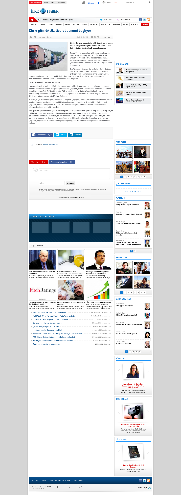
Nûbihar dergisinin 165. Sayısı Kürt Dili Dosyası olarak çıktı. (133, 468)
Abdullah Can (129, 242)
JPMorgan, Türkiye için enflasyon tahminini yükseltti (53, 341)
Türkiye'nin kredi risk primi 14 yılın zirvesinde (50, 319)
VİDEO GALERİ (121, 257)
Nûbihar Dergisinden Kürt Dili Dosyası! (58, 20)
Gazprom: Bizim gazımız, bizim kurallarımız (50, 312)
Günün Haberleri (36, 2)
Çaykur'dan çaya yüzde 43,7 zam (46, 326)
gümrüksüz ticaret (52, 144)
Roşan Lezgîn (129, 223)
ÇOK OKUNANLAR (123, 183)
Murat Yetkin (129, 305)
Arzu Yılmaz (129, 323)
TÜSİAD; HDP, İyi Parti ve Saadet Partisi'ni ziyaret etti (54, 316)
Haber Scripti (142, 488)
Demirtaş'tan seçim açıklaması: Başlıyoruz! (137, 71)
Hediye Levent (129, 333)
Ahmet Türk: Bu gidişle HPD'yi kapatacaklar (136, 86)
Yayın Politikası (78, 480)
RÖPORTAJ (120, 358)
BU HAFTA (133, 191)
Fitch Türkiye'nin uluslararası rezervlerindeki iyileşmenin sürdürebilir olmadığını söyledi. (42, 305)
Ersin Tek (129, 213)
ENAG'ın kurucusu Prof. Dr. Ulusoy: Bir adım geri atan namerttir (57, 334)
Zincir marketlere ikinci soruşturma (46, 344)
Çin (44, 144)
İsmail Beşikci (129, 342)
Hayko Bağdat (129, 314)
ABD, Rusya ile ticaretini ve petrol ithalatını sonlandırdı (54, 337)
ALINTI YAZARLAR (123, 299)
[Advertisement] (164, 44)
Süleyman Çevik (129, 204)
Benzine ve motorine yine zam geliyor (47, 323)
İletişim (44, 480)
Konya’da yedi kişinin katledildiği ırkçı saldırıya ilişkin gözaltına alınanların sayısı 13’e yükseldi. (133, 429)
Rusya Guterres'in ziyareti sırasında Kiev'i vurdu (135, 101)
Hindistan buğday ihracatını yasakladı (47, 330)
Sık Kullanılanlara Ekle (57, 480)
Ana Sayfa (35, 480)
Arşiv (52, 2)
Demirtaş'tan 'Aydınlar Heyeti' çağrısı (136, 93)
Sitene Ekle (61, 2)
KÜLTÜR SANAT (122, 439)
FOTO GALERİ (121, 142)
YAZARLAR (120, 198)
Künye (46, 2)
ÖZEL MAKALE (122, 399)
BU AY (139, 191)
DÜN (126, 191)
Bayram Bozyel (129, 233)
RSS (68, 480)
